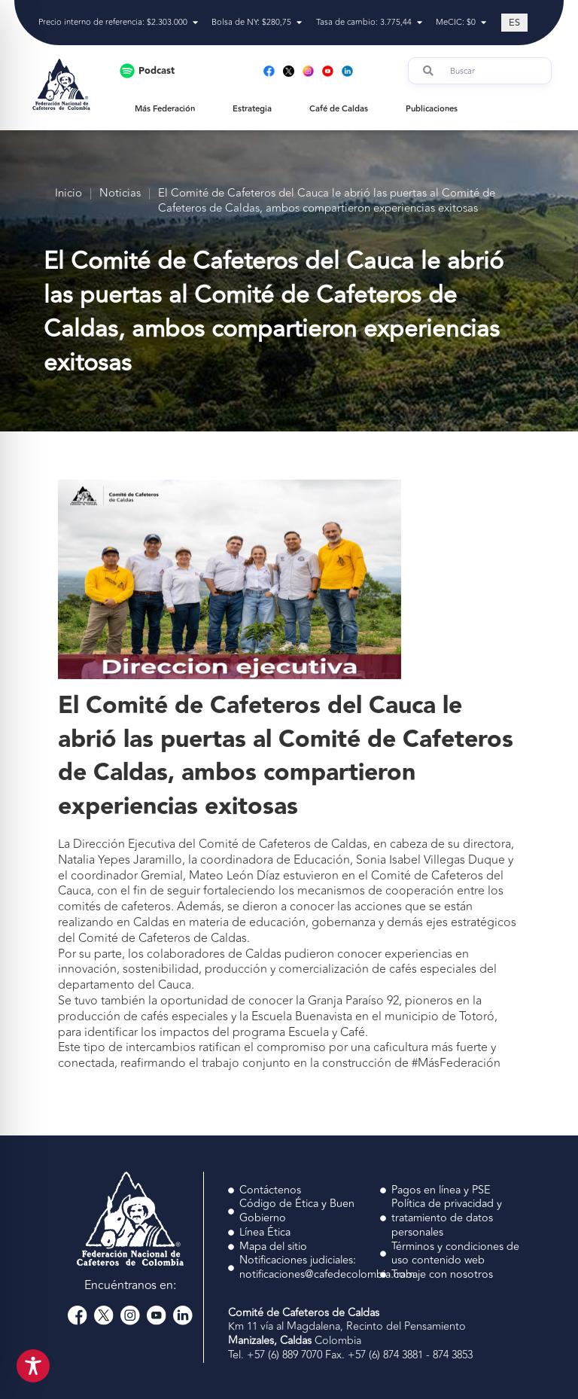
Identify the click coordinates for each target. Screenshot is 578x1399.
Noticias (120, 194)
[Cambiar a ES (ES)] (514, 23)
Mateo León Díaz (234, 876)
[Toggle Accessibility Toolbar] (33, 1366)
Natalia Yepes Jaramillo (120, 860)
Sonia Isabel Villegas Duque (430, 860)
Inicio (68, 194)
